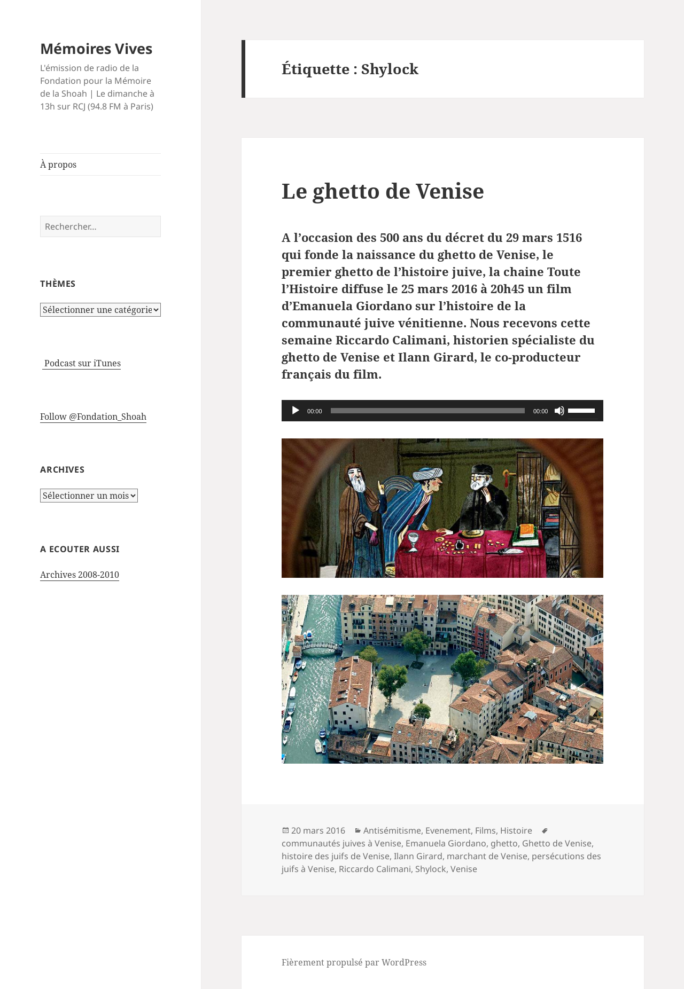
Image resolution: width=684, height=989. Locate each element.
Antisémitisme (392, 830)
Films (485, 830)
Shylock (430, 869)
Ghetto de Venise (557, 843)
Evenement (448, 830)
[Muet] (559, 410)
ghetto (504, 843)
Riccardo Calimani (375, 869)
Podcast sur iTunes (81, 363)
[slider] (428, 410)
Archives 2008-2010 (79, 574)
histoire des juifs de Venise (336, 856)
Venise (463, 869)
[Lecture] (295, 410)
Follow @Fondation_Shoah (93, 416)
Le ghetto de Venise (383, 190)
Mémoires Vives (96, 48)
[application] (442, 410)
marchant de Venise (487, 856)
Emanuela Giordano (446, 843)
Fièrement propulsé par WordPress (354, 962)
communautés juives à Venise (341, 843)
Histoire (516, 830)
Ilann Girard (418, 856)
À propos (58, 164)
